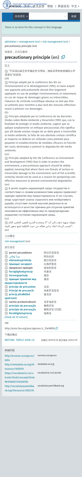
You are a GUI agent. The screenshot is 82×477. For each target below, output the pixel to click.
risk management (15, 241)
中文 (74, 6)
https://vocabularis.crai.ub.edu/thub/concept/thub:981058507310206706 (20, 377)
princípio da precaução (22, 305)
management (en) (29, 41)
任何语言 (20, 16)
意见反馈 (38, 6)
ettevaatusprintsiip (20, 260)
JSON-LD (29, 340)
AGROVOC (15, 6)
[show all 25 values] (16, 317)
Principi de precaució (21, 290)
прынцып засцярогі (20, 264)
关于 (27, 6)
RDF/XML (10, 340)
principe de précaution (22, 286)
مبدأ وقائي (14, 256)
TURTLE (20, 340)
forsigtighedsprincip (21, 271)
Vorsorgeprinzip (18, 275)
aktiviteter (11, 41)
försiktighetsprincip (20, 313)
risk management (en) (55, 41)
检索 (73, 16)
